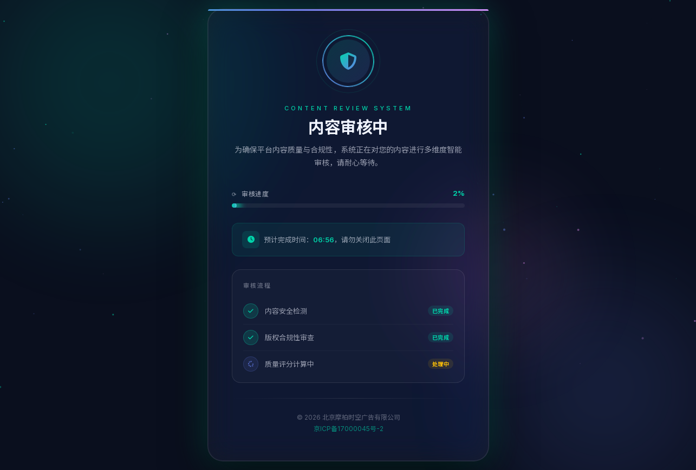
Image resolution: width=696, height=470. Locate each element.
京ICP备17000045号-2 (348, 429)
